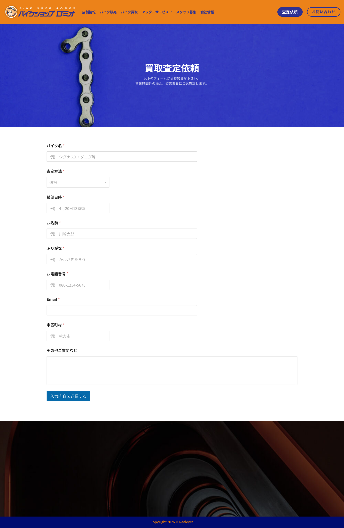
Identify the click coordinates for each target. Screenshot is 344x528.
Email (53, 299)
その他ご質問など (62, 350)
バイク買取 (129, 11)
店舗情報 (89, 11)
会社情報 (207, 11)
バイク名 (55, 145)
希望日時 (55, 197)
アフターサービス (157, 11)
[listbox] (78, 182)
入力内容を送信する (68, 396)
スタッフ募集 (186, 11)
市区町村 (55, 325)
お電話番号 (57, 274)
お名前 (54, 222)
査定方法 (55, 171)
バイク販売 (108, 11)
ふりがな (55, 248)
